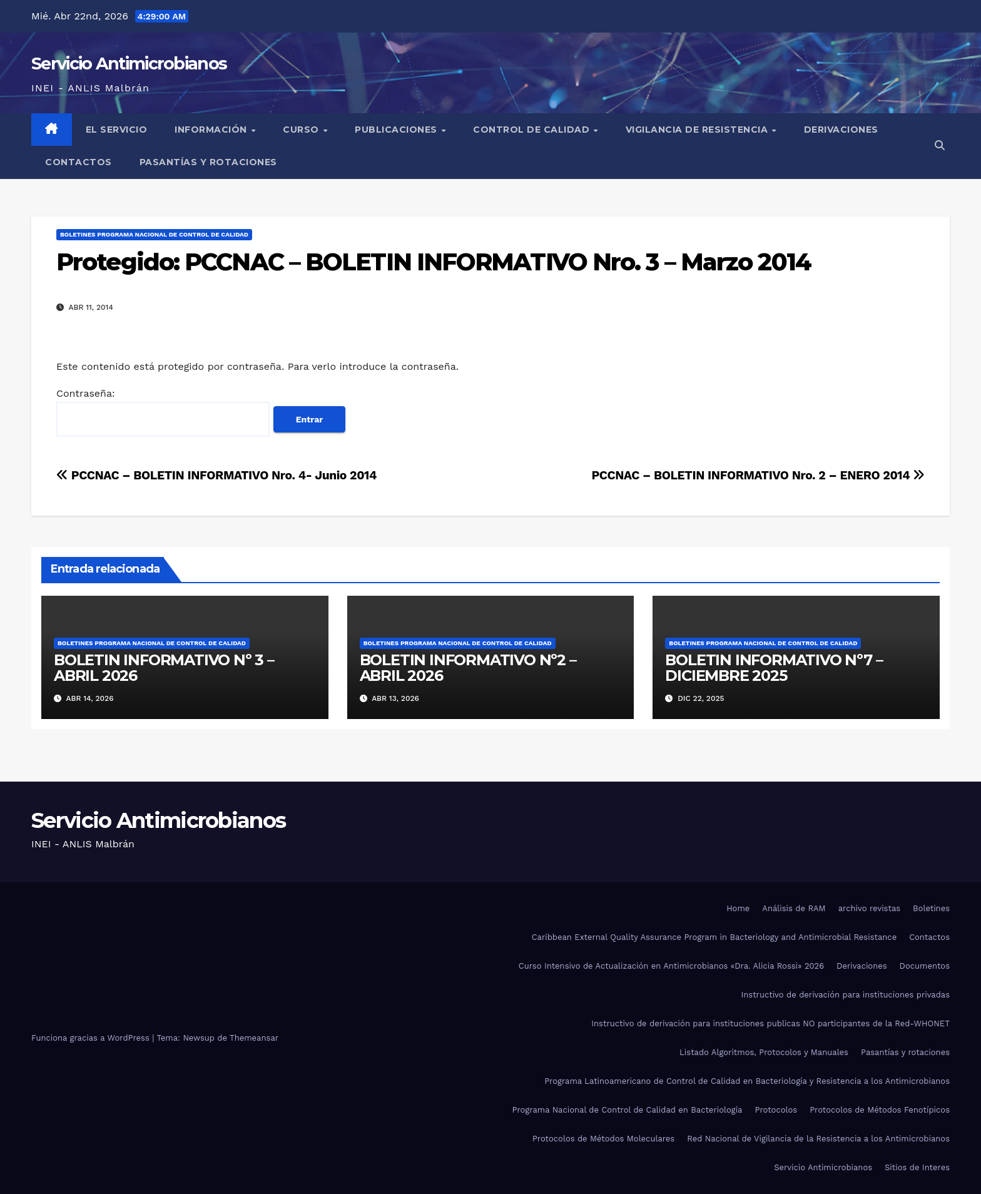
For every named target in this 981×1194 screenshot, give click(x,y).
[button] (940, 145)
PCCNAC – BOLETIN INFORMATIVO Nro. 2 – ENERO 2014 (758, 475)
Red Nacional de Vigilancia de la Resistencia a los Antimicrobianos (818, 1138)
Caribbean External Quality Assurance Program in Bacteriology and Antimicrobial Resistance (714, 937)
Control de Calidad (532, 129)
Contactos (78, 162)
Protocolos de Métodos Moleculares (603, 1138)
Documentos (925, 966)
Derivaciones (841, 129)
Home (738, 908)
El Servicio (117, 129)
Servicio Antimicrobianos (128, 63)
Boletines (931, 908)
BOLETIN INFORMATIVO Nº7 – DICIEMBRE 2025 (773, 668)
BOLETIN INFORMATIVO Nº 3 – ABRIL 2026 (164, 668)
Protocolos (776, 1110)
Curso (302, 129)
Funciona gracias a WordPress (91, 1038)
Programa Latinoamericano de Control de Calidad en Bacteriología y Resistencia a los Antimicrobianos (747, 1081)
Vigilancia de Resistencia (698, 129)
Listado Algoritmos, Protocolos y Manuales (763, 1052)
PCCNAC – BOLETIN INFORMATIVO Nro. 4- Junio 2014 (216, 475)
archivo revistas (869, 908)
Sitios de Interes (917, 1167)
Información (212, 129)
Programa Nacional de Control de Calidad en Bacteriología (627, 1110)
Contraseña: (163, 412)
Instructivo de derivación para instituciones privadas (845, 994)
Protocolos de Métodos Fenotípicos (880, 1110)
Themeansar (254, 1038)
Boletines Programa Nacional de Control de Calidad (154, 234)
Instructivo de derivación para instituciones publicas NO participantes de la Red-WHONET (770, 1023)
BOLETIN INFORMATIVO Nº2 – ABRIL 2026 (468, 668)
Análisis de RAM (793, 908)
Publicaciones (397, 129)
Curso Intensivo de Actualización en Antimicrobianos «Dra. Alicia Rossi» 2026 (671, 966)
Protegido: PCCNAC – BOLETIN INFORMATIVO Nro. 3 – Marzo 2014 (433, 262)
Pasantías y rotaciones (208, 162)
